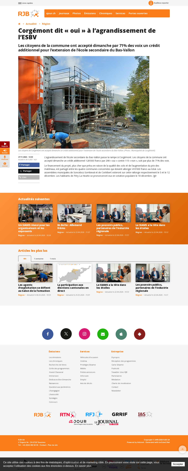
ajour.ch (50, 13)
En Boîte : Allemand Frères (69, 226)
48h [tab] (24, 258)
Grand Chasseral (56, 372)
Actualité (31, 23)
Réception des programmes (124, 361)
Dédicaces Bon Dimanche (60, 379)
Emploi (83, 379)
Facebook (47, 334)
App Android (139, 334)
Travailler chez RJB (119, 372)
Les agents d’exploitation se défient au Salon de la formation (34, 288)
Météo (83, 368)
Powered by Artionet (135, 442)
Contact (115, 387)
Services (120, 13)
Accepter (178, 464)
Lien (22, 177)
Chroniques (105, 13)
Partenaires (117, 376)
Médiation (116, 379)
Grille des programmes (59, 368)
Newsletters (103, 334)
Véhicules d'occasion (89, 357)
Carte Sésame (118, 365)
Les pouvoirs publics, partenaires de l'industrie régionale (112, 228)
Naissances (53, 383)
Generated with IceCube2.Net (158, 442)
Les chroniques (55, 361)
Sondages (53, 398)
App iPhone (121, 334)
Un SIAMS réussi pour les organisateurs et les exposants (33, 228)
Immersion (54, 376)
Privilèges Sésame (88, 365)
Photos (77, 13)
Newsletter (116, 391)
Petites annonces (87, 372)
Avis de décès (86, 383)
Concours (53, 402)
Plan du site (53, 445)
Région (46, 23)
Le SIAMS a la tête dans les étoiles (150, 226)
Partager (24, 165)
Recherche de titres (57, 365)
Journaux (64, 13)
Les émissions (55, 357)
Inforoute (84, 376)
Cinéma (83, 361)
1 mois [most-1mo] (53, 258)
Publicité (115, 368)
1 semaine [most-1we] (38, 258)
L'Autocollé (54, 394)
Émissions (90, 13)
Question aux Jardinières (59, 387)
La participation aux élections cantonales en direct (73, 288)
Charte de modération (121, 383)
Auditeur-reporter (158, 3)
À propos (115, 357)
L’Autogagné (54, 391)
